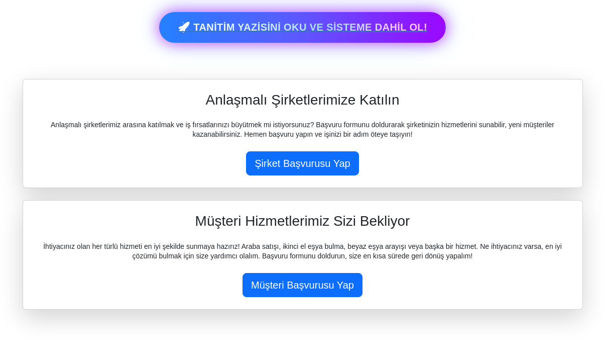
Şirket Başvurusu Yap (302, 163)
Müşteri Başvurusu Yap (302, 285)
